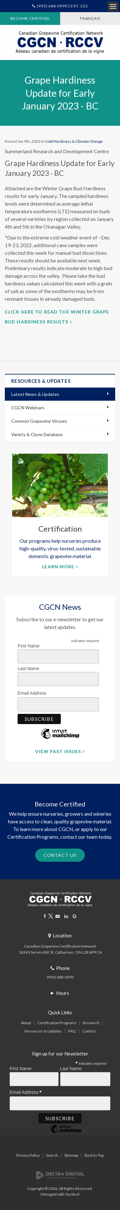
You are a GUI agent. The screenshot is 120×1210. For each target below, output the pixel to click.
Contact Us (60, 855)
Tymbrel (72, 1194)
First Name (28, 645)
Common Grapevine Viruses (39, 421)
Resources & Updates (43, 1031)
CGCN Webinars (27, 407)
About (26, 1022)
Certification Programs (56, 1022)
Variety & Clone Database (37, 434)
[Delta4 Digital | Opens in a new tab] (60, 1174)
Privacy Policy (28, 1155)
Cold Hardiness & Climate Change (74, 141)
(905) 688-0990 (60, 977)
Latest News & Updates (35, 394)
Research (91, 1022)
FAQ (72, 1031)
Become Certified (30, 18)
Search (52, 1155)
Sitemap (71, 1155)
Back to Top (94, 1155)
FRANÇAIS (90, 18)
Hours (62, 993)
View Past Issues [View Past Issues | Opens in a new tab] (58, 751)
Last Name (28, 668)
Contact (89, 1031)
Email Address (34, 692)
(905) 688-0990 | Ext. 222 (62, 6)
